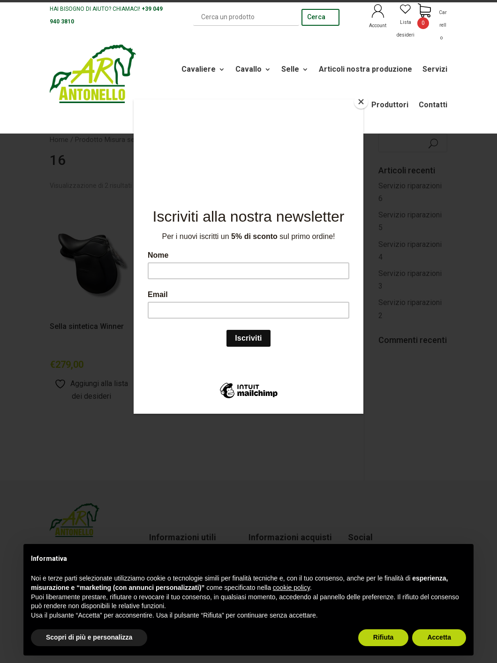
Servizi (434, 69)
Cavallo (248, 69)
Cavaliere (198, 69)
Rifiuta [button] (383, 637)
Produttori (389, 104)
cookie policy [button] (291, 587)
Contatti (433, 104)
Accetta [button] (439, 637)
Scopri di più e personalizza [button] (89, 637)
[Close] (361, 102)
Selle (290, 69)
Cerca (316, 17)
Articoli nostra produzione (365, 69)
